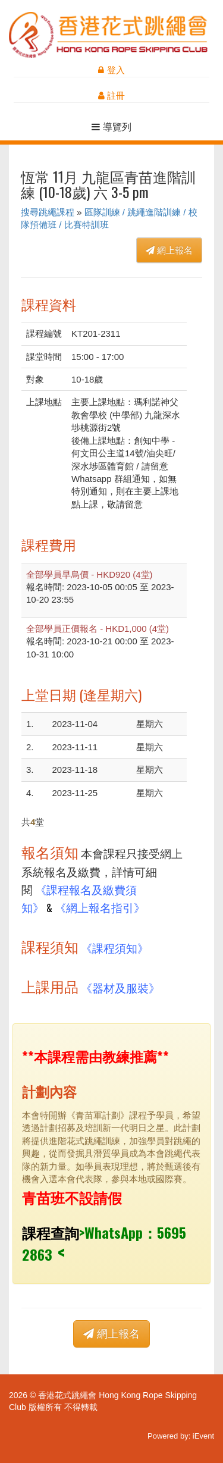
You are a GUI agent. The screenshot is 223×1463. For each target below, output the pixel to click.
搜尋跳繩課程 (47, 212)
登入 (111, 70)
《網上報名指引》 (100, 907)
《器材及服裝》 (120, 987)
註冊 (111, 95)
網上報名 (169, 250)
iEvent (203, 1435)
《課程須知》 (115, 947)
